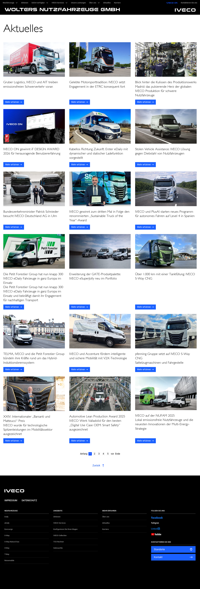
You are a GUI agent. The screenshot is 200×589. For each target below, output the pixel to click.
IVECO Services (59, 523)
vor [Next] (112, 453)
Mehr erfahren (12, 102)
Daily (6, 517)
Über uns (105, 517)
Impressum (10, 500)
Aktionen (56, 517)
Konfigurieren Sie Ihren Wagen (65, 529)
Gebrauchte (58, 548)
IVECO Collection (60, 535)
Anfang (83, 453)
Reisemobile (9, 560)
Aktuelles (106, 523)
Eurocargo (8, 529)
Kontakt (158, 557)
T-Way (6, 554)
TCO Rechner (58, 542)
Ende (117, 453)
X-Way (6, 548)
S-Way (6, 535)
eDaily (6, 523)
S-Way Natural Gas (11, 542)
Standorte (159, 549)
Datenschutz (29, 500)
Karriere (105, 529)
